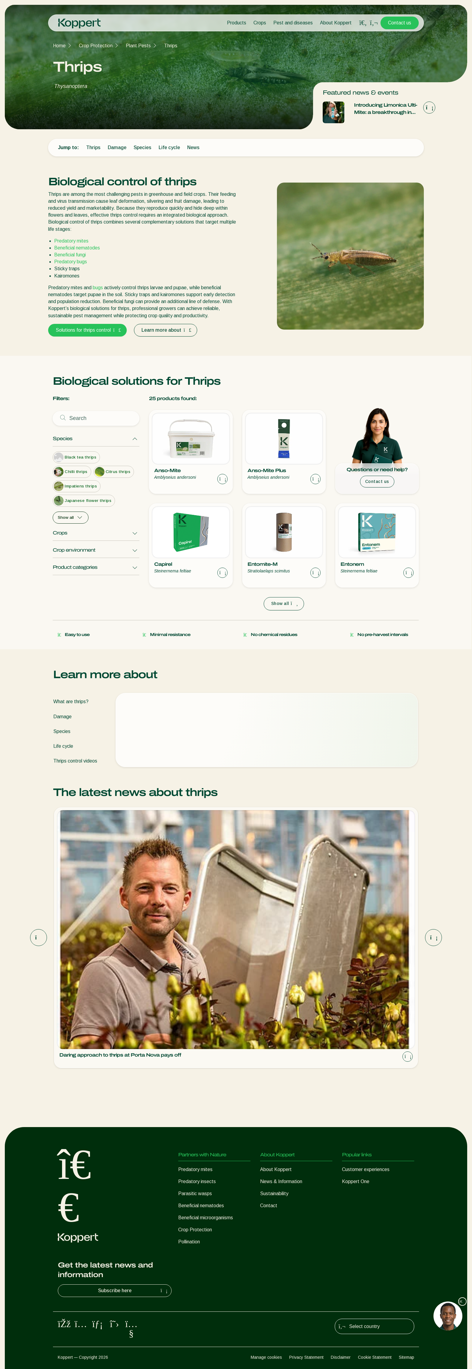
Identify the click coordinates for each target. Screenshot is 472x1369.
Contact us (399, 22)
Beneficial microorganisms (205, 1217)
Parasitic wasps (195, 1193)
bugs (98, 287)
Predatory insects (197, 1181)
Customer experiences (366, 1169)
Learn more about (165, 330)
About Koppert (336, 22)
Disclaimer (341, 1357)
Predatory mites (71, 240)
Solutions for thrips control (87, 330)
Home (59, 45)
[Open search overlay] (363, 23)
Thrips (170, 45)
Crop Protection (96, 45)
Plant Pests (138, 45)
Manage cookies (266, 1357)
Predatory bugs (70, 261)
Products (236, 22)
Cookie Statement (375, 1357)
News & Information (281, 1181)
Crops (259, 22)
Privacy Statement (306, 1357)
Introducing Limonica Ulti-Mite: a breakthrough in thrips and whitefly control (386, 109)
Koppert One (355, 1181)
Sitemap (406, 1357)
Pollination (189, 1241)
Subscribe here (133, 1290)
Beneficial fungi (70, 254)
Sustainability (274, 1193)
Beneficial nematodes (77, 247)
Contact (268, 1205)
